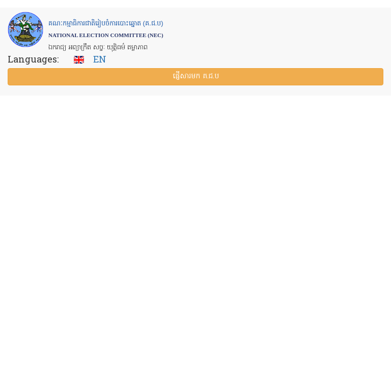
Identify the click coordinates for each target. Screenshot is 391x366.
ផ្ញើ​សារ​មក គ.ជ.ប (196, 76)
